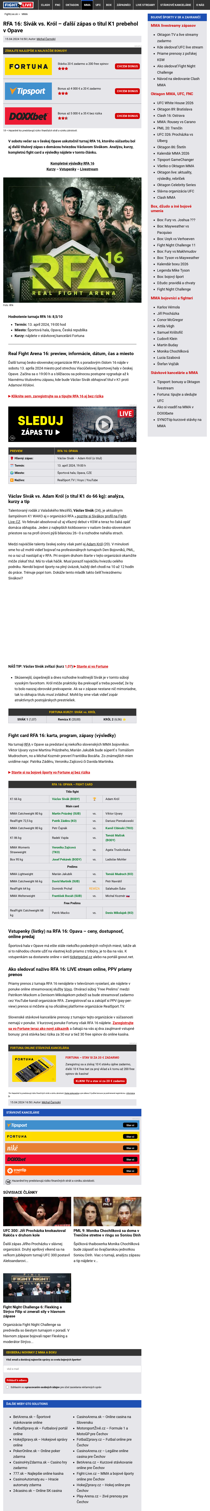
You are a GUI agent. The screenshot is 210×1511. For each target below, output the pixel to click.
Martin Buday (167, 424)
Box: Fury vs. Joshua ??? (176, 299)
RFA (27, 744)
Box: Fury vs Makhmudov (176, 330)
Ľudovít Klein (167, 417)
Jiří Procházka (168, 392)
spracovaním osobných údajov (42, 1308)
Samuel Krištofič (170, 411)
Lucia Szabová (168, 436)
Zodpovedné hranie (140, 1484)
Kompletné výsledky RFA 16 (72, 163)
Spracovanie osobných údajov (137, 1496)
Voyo (68, 989)
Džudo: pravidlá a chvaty (176, 362)
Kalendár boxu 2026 (172, 343)
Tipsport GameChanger (175, 238)
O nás (200, 4)
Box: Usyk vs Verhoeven (175, 318)
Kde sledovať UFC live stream (180, 126)
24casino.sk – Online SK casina (37, 1411)
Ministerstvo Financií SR (49, 1484)
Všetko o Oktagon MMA (175, 245)
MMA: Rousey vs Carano (176, 201)
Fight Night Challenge (174, 368)
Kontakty (24, 1496)
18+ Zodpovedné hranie (184, 1496)
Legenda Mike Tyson (173, 349)
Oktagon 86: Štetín (171, 226)
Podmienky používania (91, 1496)
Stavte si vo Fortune (92, 666)
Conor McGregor (170, 398)
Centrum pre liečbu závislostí (180, 1484)
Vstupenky (67, 169)
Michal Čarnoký (46, 39)
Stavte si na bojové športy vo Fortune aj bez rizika (50, 772)
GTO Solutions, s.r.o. (23, 1502)
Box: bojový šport (170, 355)
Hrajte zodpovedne (71, 1093)
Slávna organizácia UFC (175, 270)
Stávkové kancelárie (175, 4)
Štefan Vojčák (168, 443)
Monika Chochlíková (173, 430)
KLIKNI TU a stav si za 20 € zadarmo (100, 1081)
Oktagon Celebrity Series (176, 264)
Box (109, 4)
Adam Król (94, 544)
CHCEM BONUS (127, 66)
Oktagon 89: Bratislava (174, 188)
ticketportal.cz (81, 957)
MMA (87, 4)
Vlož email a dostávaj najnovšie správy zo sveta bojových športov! (43, 1280)
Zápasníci (124, 4)
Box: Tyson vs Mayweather (178, 336)
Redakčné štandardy (52, 1496)
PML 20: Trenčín (169, 207)
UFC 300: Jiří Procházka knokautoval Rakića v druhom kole (34, 1153)
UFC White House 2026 (175, 182)
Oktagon (72, 4)
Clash (45, 4)
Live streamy (145, 4)
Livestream (89, 169)
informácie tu (87, 1461)
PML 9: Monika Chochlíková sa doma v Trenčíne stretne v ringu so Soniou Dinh (107, 1153)
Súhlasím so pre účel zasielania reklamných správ (56, 1308)
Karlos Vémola (168, 386)
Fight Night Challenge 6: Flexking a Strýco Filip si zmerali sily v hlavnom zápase (34, 1232)
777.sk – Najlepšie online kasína (38, 1394)
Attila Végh (165, 405)
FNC (57, 4)
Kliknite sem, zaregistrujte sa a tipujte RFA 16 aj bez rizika (57, 396)
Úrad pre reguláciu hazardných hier (97, 1484)
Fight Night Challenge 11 (176, 324)
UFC (98, 4)
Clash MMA (166, 276)
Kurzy (51, 169)
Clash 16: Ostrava (171, 194)
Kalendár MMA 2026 (173, 232)
